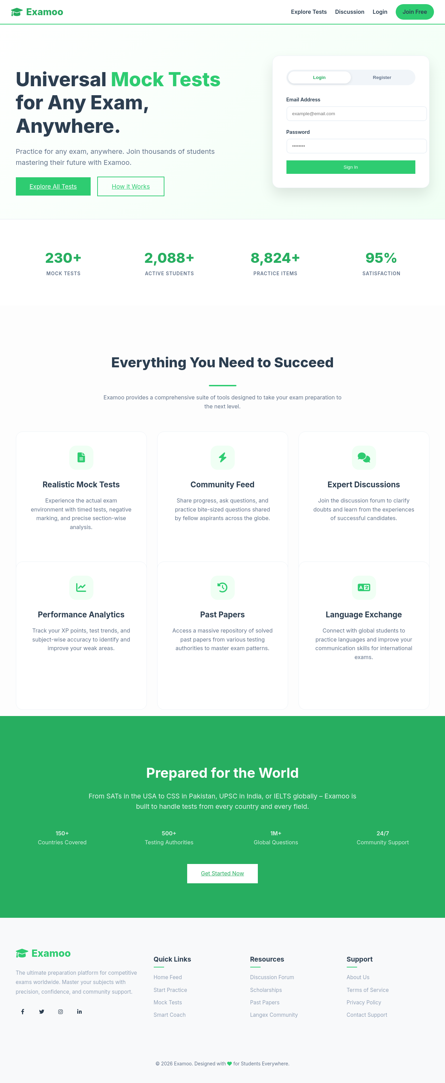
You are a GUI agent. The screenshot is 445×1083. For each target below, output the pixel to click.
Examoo (37, 12)
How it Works (131, 186)
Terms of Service (368, 990)
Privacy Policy (364, 1002)
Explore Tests (309, 11)
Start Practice (170, 990)
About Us (358, 977)
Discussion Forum (272, 977)
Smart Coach (170, 1015)
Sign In (351, 167)
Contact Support (367, 1015)
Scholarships (266, 990)
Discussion (349, 11)
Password (298, 132)
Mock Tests (168, 1002)
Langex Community (274, 1015)
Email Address (303, 99)
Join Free (415, 11)
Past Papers (265, 1002)
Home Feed (168, 977)
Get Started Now (222, 873)
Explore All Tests (53, 186)
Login (380, 11)
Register (382, 77)
